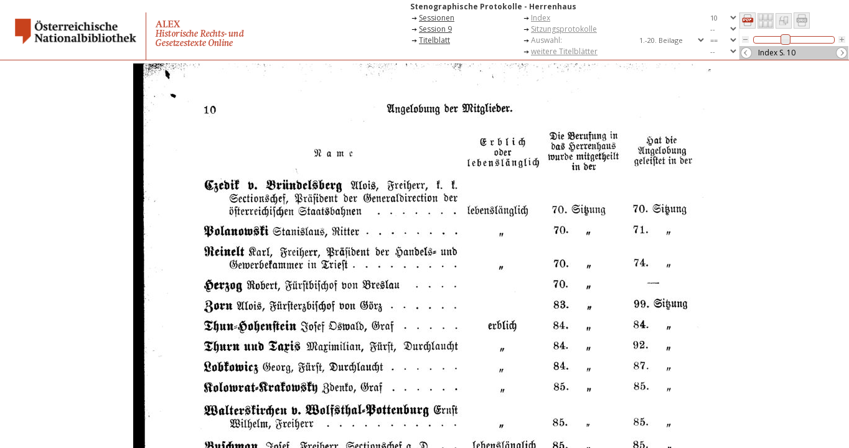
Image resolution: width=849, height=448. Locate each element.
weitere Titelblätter (564, 51)
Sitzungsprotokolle (564, 29)
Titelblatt (434, 40)
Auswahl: (546, 40)
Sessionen (436, 17)
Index (540, 17)
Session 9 (435, 29)
